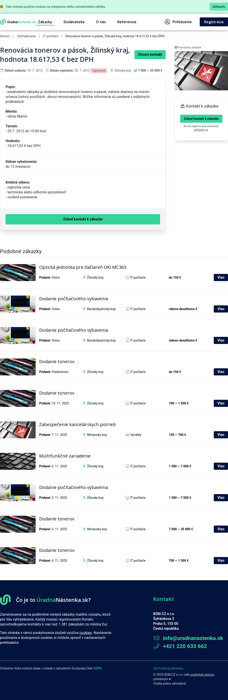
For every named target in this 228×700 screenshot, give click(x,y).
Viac (220, 277)
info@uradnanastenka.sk (188, 638)
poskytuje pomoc (202, 674)
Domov (5, 36)
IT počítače (50, 36)
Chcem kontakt (150, 54)
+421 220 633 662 (180, 646)
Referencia (126, 21)
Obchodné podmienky (168, 668)
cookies (85, 633)
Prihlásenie (178, 22)
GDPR (97, 668)
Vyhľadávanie (26, 36)
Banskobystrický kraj (101, 309)
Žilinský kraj (122, 70)
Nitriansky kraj (97, 435)
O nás (101, 21)
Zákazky (45, 21)
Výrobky (135, 435)
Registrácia (214, 21)
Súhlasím (218, 6)
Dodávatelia (74, 21)
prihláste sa (201, 129)
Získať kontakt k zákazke (201, 118)
